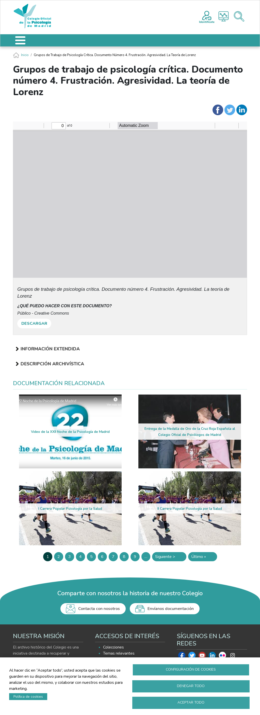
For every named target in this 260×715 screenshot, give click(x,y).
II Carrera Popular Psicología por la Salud (189, 508)
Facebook (182, 657)
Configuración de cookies (191, 669)
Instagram (233, 657)
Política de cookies (28, 696)
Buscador (239, 16)
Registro (207, 16)
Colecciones (113, 647)
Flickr (222, 657)
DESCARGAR (34, 323)
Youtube (202, 657)
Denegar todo (191, 686)
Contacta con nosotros (99, 608)
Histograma (223, 16)
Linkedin (212, 657)
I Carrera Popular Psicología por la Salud (70, 508)
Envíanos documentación (171, 608)
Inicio (25, 55)
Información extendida (50, 349)
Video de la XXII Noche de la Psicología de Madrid (70, 431)
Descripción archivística (52, 364)
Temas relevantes (119, 653)
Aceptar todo (190, 702)
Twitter (192, 657)
